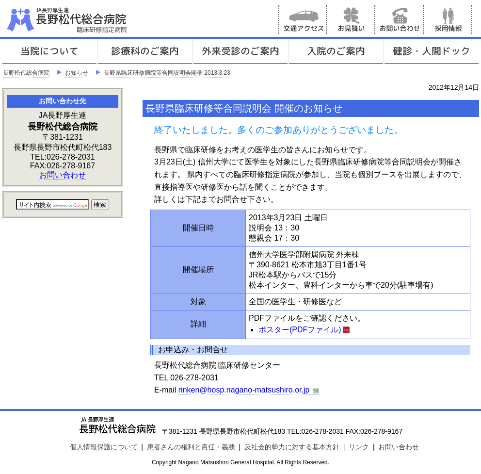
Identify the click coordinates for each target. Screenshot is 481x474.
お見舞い (351, 19)
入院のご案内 (336, 51)
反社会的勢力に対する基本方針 (291, 447)
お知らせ (76, 72)
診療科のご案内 (144, 51)
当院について (49, 51)
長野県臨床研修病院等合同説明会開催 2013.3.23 (167, 72)
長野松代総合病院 (26, 72)
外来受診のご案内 (240, 51)
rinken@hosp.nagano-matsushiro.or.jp (249, 390)
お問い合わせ (399, 19)
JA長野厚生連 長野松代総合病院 (96, 19)
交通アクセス (302, 19)
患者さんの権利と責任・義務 (191, 447)
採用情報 (448, 19)
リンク (359, 447)
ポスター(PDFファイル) (304, 330)
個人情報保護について (104, 447)
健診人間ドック (431, 51)
